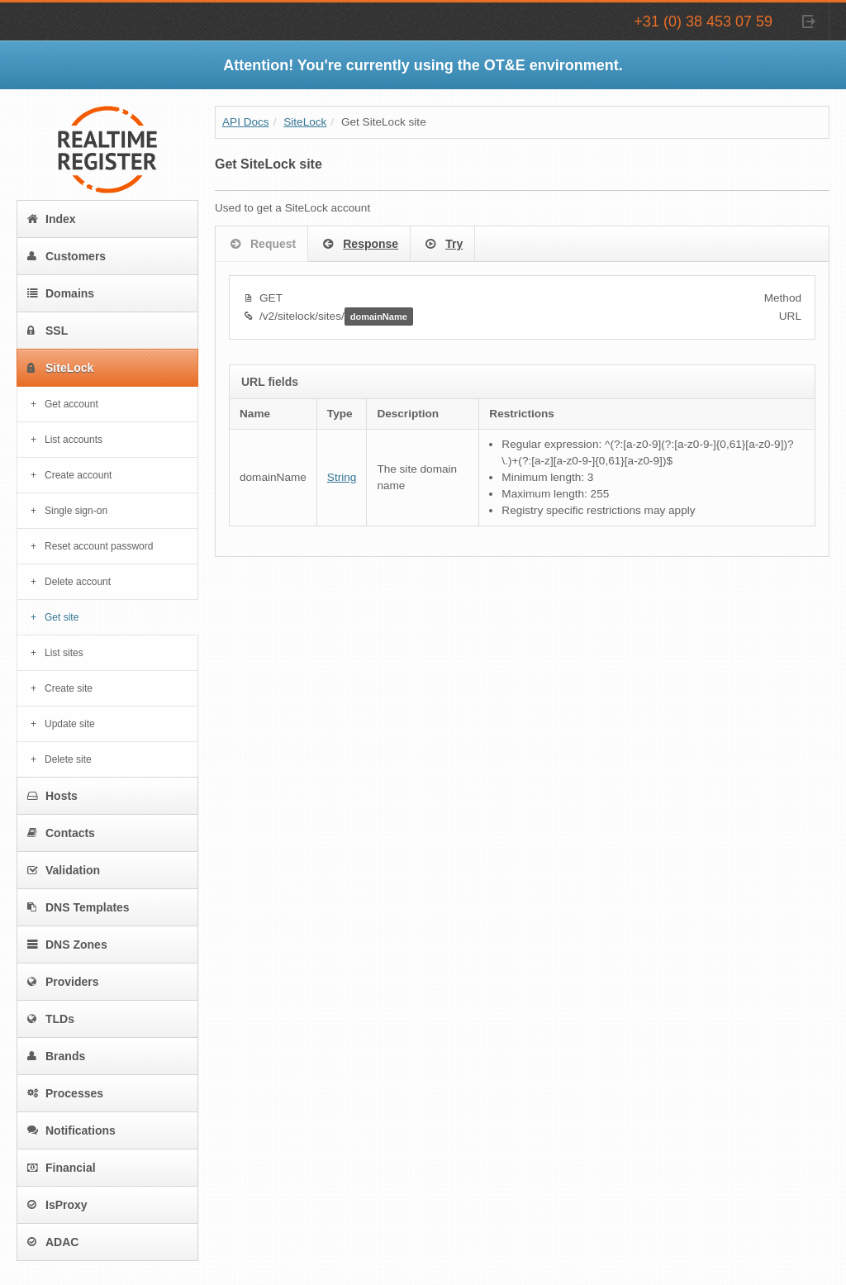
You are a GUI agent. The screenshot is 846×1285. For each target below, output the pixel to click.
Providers (63, 981)
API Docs (245, 122)
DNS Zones (67, 944)
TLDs (50, 1019)
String (342, 477)
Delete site (68, 759)
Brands (56, 1056)
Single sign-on (76, 510)
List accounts (73, 439)
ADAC (52, 1242)
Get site (61, 617)
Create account (78, 475)
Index (51, 219)
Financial (61, 1167)
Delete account (78, 582)
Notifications (71, 1130)
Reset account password (99, 546)
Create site (69, 688)
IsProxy (57, 1204)
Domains (60, 293)
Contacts (61, 833)
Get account (71, 404)
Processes (65, 1093)
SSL (47, 330)
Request (261, 244)
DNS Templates (78, 907)
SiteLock (60, 367)
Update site (70, 724)
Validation (63, 870)
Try (442, 244)
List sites (64, 653)
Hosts (52, 795)
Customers (66, 256)
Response (359, 244)
